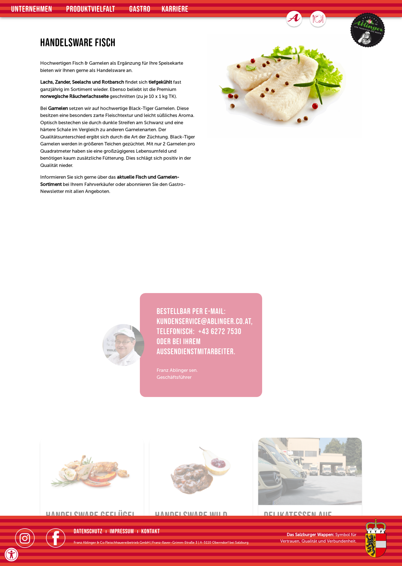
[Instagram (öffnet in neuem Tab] (25, 538)
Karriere (175, 9)
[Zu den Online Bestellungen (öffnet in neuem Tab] (294, 19)
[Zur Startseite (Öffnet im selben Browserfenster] (367, 30)
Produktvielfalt (92, 9)
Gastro (139, 9)
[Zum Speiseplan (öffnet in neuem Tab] (318, 19)
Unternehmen (33, 9)
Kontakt (150, 531)
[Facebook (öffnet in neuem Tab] (55, 538)
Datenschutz (88, 531)
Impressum (122, 531)
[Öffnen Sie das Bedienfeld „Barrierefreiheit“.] (11, 554)
